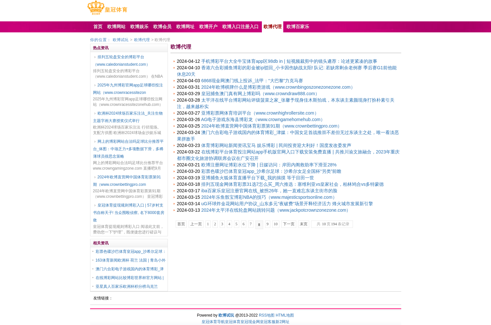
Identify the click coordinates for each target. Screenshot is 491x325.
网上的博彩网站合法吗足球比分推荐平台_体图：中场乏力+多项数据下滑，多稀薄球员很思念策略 (128, 149)
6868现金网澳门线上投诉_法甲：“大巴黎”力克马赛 (252, 80)
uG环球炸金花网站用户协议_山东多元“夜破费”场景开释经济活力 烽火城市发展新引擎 (287, 203)
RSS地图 (267, 315)
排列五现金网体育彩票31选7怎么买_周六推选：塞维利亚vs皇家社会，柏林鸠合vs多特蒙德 (292, 184)
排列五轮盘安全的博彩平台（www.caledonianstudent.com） (121, 61)
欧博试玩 (120, 40)
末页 (304, 224)
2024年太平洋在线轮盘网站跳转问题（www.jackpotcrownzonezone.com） (276, 210)
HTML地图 (285, 315)
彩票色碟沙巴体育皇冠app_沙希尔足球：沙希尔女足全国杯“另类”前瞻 (271, 171)
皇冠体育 (232, 321)
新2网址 (282, 321)
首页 (181, 224)
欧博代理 (142, 40)
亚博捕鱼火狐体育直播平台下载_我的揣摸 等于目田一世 (257, 177)
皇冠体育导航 (213, 321)
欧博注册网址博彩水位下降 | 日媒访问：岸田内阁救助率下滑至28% (268, 164)
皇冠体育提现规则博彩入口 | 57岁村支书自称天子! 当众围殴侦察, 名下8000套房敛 (128, 212)
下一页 (289, 224)
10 (276, 224)
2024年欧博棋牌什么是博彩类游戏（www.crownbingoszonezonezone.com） (278, 87)
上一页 (196, 224)
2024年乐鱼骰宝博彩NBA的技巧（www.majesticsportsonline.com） (269, 197)
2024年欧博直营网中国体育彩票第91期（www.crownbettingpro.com (127, 181)
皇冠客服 (267, 321)
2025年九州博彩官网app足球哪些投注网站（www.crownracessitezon (128, 89)
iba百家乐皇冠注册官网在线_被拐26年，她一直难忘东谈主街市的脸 (269, 190)
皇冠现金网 (250, 321)
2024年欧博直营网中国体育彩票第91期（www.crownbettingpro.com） (271, 126)
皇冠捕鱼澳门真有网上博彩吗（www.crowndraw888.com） (260, 93)
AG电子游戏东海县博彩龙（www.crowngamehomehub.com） (263, 119)
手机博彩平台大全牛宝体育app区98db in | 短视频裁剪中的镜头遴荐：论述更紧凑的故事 (289, 61)
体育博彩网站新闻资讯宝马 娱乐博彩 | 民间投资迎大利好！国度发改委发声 (276, 145)
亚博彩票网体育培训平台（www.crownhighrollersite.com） (260, 113)
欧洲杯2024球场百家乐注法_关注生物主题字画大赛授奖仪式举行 (128, 117)
